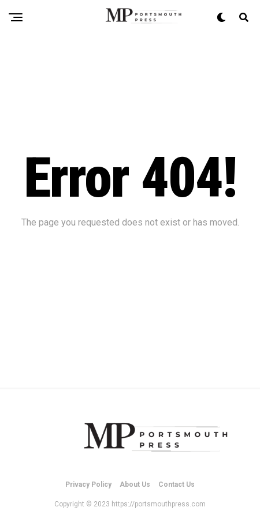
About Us (135, 484)
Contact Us (176, 484)
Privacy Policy (88, 484)
